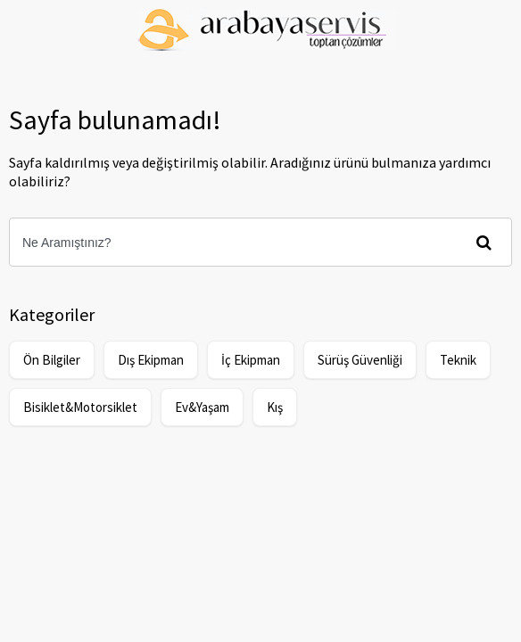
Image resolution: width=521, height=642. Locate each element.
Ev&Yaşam (202, 407)
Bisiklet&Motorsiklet (80, 407)
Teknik (458, 359)
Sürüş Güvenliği (360, 359)
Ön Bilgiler (51, 359)
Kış (275, 407)
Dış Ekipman (151, 359)
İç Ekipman (250, 359)
